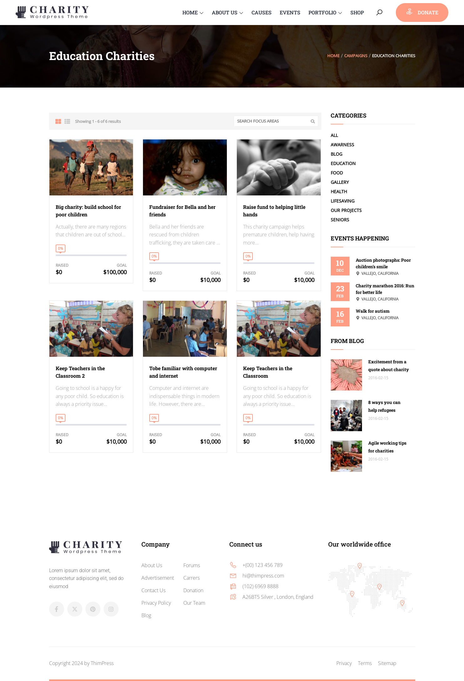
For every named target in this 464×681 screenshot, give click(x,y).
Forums (191, 565)
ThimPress (102, 663)
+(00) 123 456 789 (262, 565)
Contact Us (153, 590)
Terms (365, 663)
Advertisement (157, 577)
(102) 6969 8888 (260, 586)
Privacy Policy (156, 602)
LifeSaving (342, 201)
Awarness (342, 145)
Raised (62, 265)
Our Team (194, 602)
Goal (122, 265)
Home (333, 55)
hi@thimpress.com (263, 575)
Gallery (340, 182)
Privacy (344, 663)
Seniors (340, 220)
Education (343, 163)
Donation (193, 590)
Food (337, 173)
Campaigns (355, 55)
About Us (151, 565)
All (334, 135)
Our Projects (346, 210)
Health (339, 191)
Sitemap (387, 663)
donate (422, 12)
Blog (336, 154)
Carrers (191, 577)
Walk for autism (373, 311)
